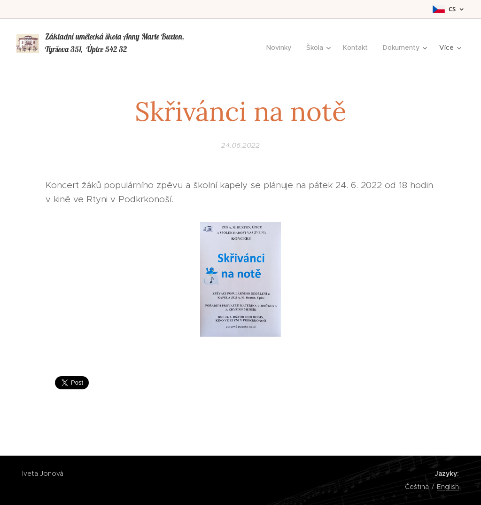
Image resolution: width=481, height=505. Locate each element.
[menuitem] (281, 47)
